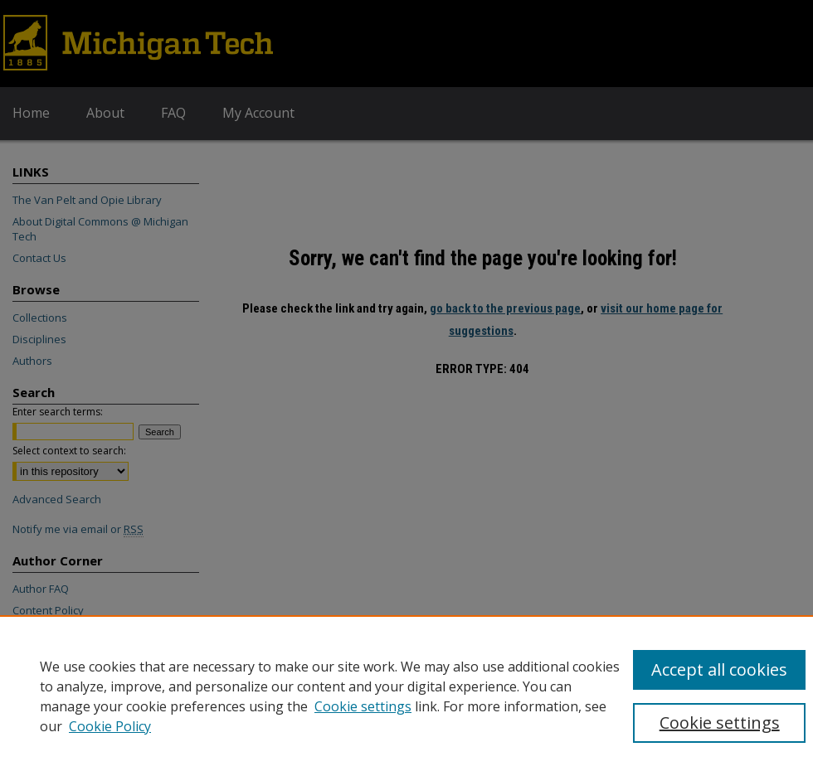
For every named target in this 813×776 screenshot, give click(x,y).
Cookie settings (362, 706)
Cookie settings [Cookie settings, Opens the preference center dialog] (720, 722)
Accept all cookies (719, 669)
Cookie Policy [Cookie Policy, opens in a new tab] (110, 726)
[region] (406, 695)
